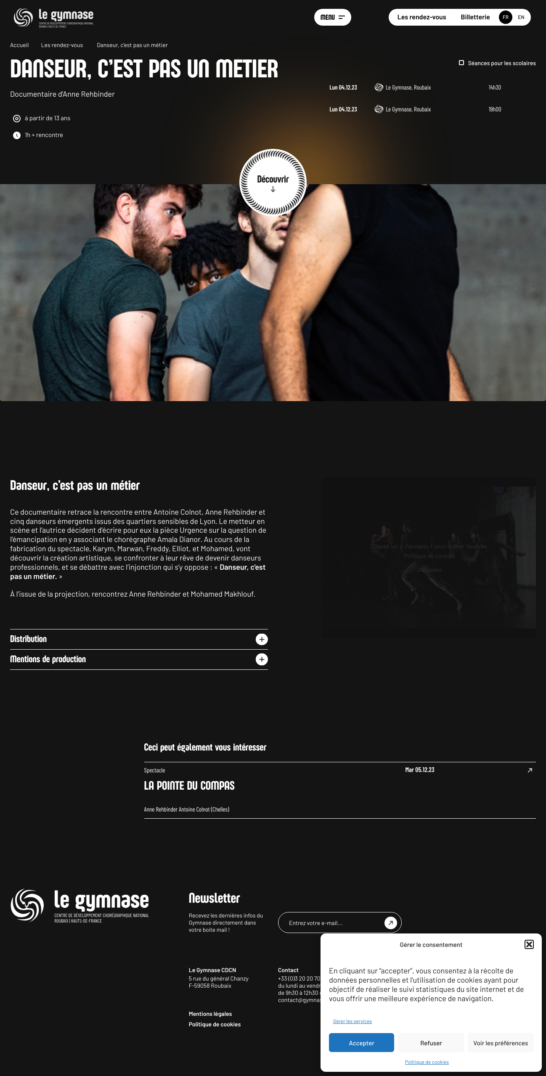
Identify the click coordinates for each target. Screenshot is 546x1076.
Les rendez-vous (422, 17)
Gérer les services (352, 1021)
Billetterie (475, 17)
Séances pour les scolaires (502, 62)
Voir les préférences (500, 1043)
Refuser (431, 1043)
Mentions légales (210, 1052)
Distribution (28, 678)
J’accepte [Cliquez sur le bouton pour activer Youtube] (429, 608)
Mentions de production (48, 698)
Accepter (361, 1043)
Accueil (19, 44)
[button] (529, 944)
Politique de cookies (427, 1062)
